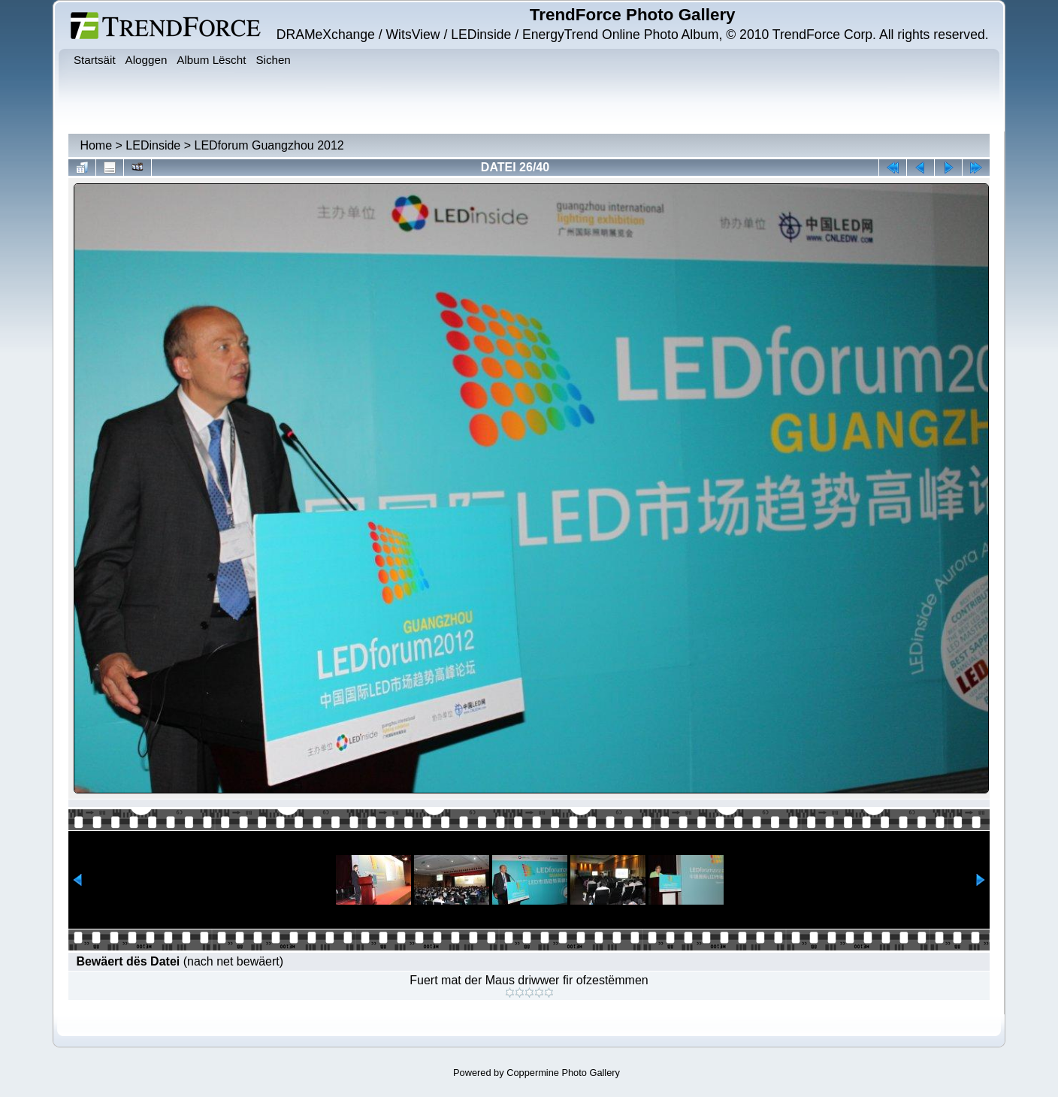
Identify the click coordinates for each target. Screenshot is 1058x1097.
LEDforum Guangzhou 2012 (268, 145)
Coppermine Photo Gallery (563, 1072)
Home (96, 145)
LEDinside (152, 145)
